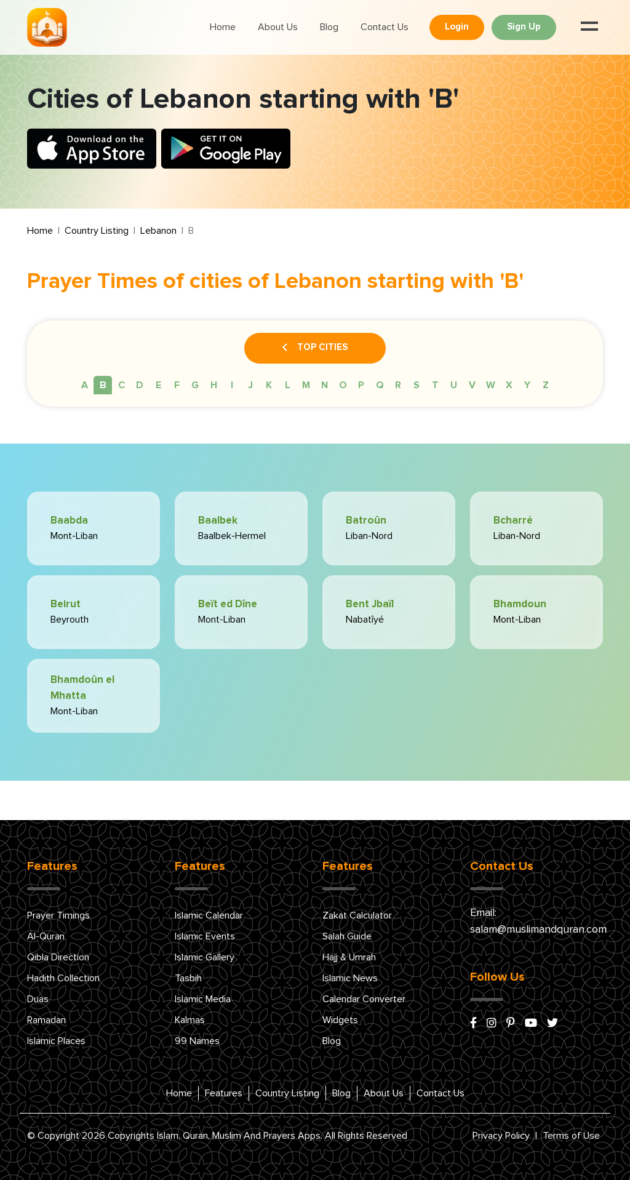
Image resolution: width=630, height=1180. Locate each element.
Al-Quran (46, 936)
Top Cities (315, 348)
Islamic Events (205, 936)
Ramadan (46, 1020)
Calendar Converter (363, 999)
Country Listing (97, 231)
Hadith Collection (63, 978)
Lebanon (158, 231)
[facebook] (473, 1023)
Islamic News (350, 978)
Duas (38, 999)
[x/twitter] (552, 1023)
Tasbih (188, 978)
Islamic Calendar (209, 915)
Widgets (340, 1020)
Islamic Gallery (204, 957)
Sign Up (524, 26)
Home (223, 27)
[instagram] (491, 1023)
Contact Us (385, 27)
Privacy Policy (501, 1136)
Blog (329, 27)
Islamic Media (203, 999)
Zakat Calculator (357, 915)
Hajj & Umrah (349, 957)
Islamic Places (56, 1041)
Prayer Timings (58, 915)
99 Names (197, 1041)
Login (457, 26)
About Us (278, 27)
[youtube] (531, 1023)
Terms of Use (571, 1136)
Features (223, 1093)
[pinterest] (510, 1023)
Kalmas (190, 1020)
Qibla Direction (58, 957)
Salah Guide (347, 936)
